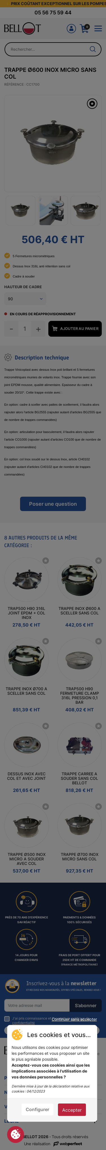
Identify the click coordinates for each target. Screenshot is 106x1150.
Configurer (37, 1109)
